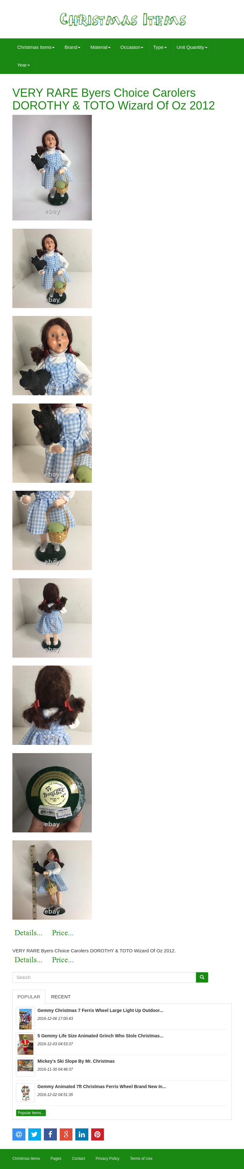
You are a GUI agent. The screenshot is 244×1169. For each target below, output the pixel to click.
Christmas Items (36, 47)
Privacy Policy (107, 1158)
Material (100, 47)
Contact (78, 1158)
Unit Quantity (192, 47)
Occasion (132, 47)
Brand (72, 47)
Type (160, 47)
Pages (56, 1158)
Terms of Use (141, 1158)
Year (23, 65)
